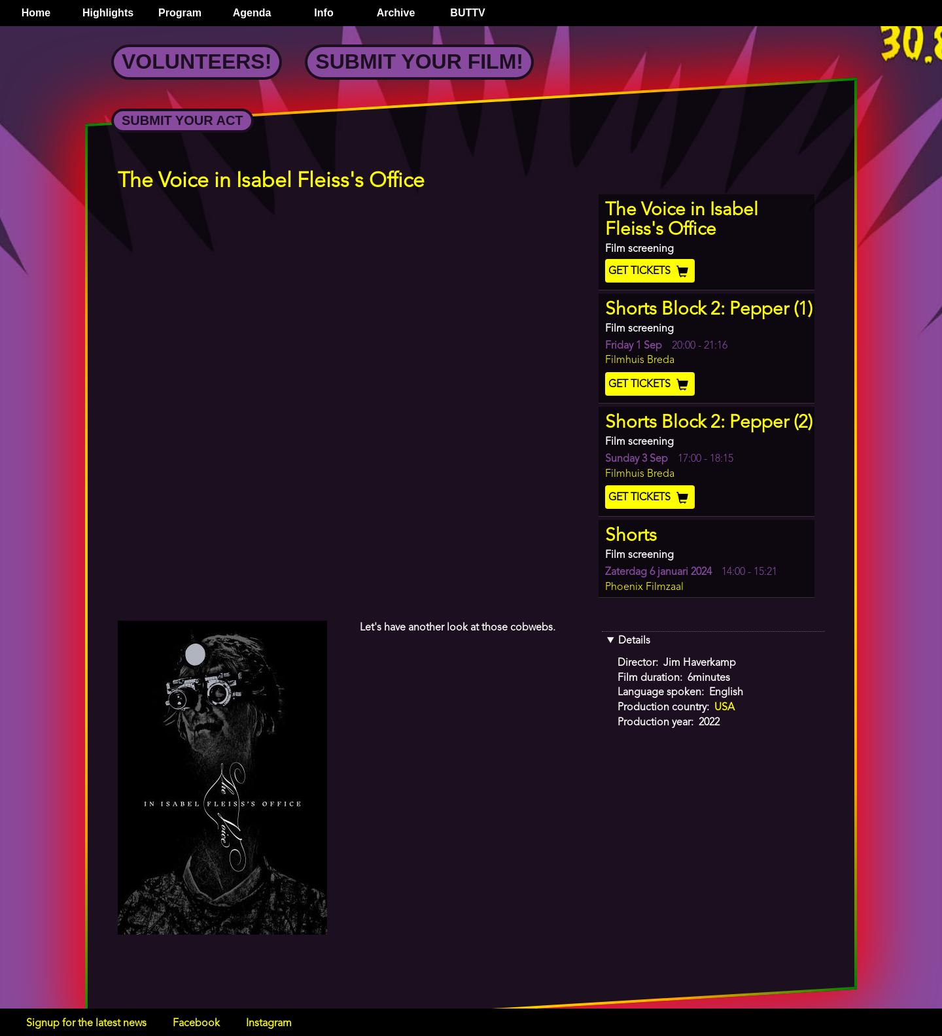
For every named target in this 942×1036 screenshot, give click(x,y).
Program (179, 12)
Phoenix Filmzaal (644, 587)
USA (724, 707)
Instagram (269, 1023)
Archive (396, 12)
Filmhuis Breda (639, 360)
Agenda (252, 12)
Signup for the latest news (86, 1023)
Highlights (107, 12)
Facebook (196, 1023)
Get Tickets (649, 271)
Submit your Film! (419, 61)
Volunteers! (196, 61)
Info (323, 12)
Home (36, 12)
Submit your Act (182, 120)
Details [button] (634, 641)
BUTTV (467, 12)
